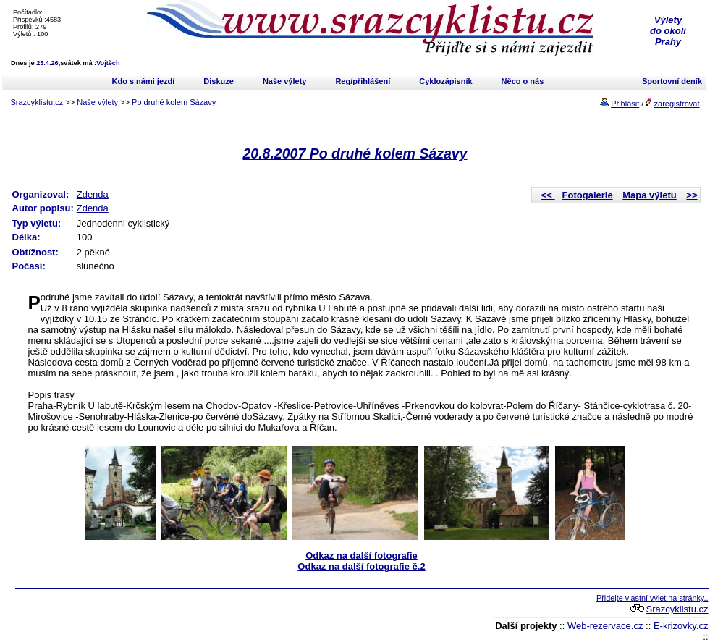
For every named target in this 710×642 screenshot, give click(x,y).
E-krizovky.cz (681, 625)
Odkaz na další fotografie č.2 (361, 566)
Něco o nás (523, 81)
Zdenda (93, 194)
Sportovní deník (672, 81)
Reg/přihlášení (362, 81)
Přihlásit (625, 103)
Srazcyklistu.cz (37, 102)
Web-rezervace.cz (605, 625)
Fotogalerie (587, 195)
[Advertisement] (184, 615)
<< (548, 195)
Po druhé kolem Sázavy (174, 102)
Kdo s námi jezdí (143, 81)
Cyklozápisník (445, 81)
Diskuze (218, 81)
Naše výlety (285, 81)
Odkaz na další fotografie (361, 555)
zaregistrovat (677, 103)
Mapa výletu (649, 195)
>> (691, 195)
